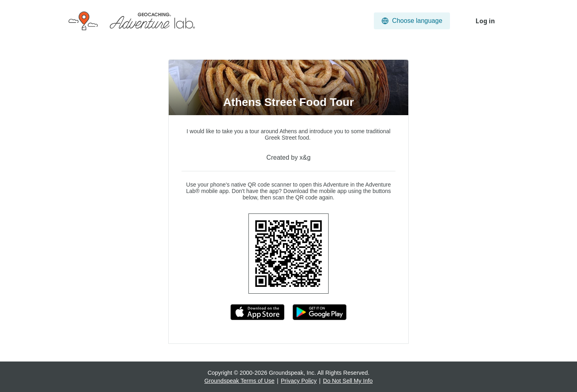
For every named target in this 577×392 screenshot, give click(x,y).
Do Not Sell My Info (348, 381)
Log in (485, 20)
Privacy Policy (299, 381)
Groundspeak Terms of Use (239, 381)
